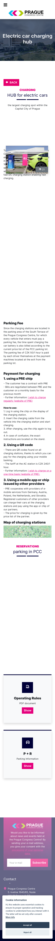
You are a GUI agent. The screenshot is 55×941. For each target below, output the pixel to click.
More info (10, 917)
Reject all (27, 932)
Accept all (27, 925)
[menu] (5, 4)
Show (27, 710)
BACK (11, 82)
